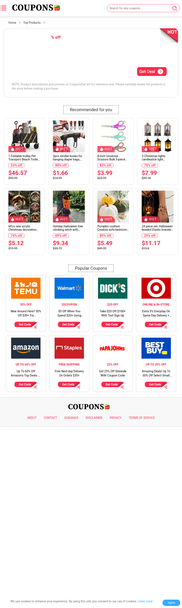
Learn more (145, 601)
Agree (171, 602)
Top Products (32, 22)
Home (12, 22)
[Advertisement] (91, 130)
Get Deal (151, 71)
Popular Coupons (91, 388)
